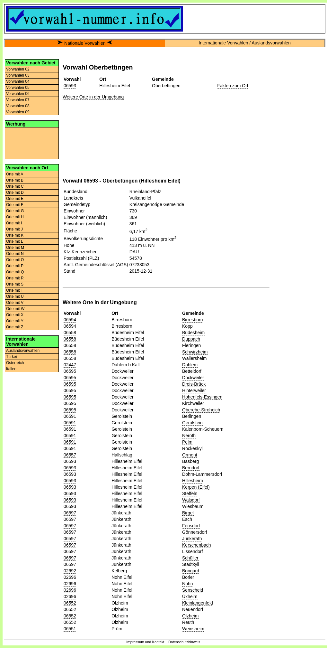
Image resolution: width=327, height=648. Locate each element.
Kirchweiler (193, 403)
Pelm (187, 442)
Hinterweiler (194, 390)
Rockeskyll (193, 448)
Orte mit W (15, 308)
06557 (70, 454)
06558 (70, 332)
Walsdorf (191, 499)
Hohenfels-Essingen (202, 396)
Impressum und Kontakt (145, 642)
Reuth (188, 622)
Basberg (190, 461)
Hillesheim (192, 480)
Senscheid (192, 590)
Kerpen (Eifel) (196, 487)
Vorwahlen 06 (18, 93)
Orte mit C (15, 186)
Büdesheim (193, 332)
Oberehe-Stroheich (201, 409)
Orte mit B (14, 180)
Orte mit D (15, 192)
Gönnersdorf (194, 532)
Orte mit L (14, 241)
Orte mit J (14, 229)
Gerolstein (192, 422)
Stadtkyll (190, 564)
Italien (11, 369)
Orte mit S (14, 284)
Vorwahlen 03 (18, 75)
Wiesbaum (192, 506)
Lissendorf (192, 551)
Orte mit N (15, 253)
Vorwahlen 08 (18, 106)
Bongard (190, 570)
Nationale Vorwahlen (84, 43)
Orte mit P (14, 266)
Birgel (188, 512)
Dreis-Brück (194, 384)
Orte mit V (14, 302)
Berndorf (190, 467)
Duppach (191, 339)
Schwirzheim (195, 351)
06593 (70, 85)
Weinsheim (193, 628)
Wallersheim (194, 358)
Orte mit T (14, 290)
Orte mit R (15, 278)
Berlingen (191, 416)
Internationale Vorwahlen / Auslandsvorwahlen (245, 42)
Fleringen (191, 345)
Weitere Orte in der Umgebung (93, 96)
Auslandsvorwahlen (23, 350)
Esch (187, 519)
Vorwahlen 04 (18, 81)
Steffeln (189, 493)
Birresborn (192, 319)
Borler (188, 577)
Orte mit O (15, 260)
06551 (70, 628)
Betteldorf (191, 371)
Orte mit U (15, 296)
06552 (70, 603)
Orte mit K (14, 235)
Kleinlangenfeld (197, 603)
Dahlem (190, 364)
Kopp (187, 326)
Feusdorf (191, 525)
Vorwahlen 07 (18, 100)
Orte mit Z (14, 327)
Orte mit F (14, 204)
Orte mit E (14, 198)
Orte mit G (15, 211)
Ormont (189, 454)
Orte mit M (15, 247)
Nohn (187, 583)
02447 (70, 364)
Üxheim (189, 596)
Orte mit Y (14, 321)
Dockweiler (193, 377)
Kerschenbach (196, 545)
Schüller (190, 557)
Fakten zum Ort (232, 85)
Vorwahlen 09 (18, 112)
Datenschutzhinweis (184, 642)
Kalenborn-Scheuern (202, 429)
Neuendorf (192, 609)
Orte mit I (14, 223)
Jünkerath (192, 538)
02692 (70, 570)
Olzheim (190, 615)
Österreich (15, 363)
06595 (70, 371)
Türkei (11, 356)
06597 (70, 512)
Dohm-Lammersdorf (202, 474)
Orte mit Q (15, 272)
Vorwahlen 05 (18, 87)
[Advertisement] (31, 142)
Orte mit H (15, 217)
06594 (70, 319)
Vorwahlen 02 (18, 69)
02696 (70, 577)
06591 (70, 416)
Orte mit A (14, 174)
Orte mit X (14, 315)
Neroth (189, 435)
